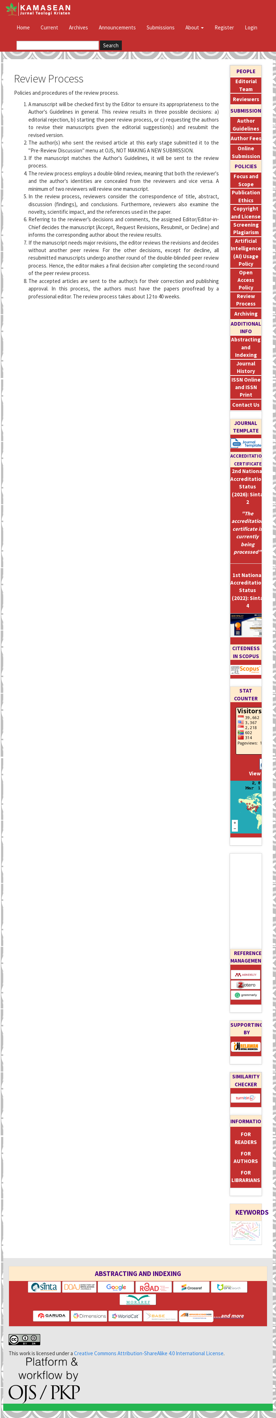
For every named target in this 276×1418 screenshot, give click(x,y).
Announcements (117, 27)
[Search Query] (58, 45)
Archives (78, 27)
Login (251, 27)
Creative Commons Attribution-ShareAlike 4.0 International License (149, 1353)
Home (23, 27)
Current (49, 27)
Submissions (161, 27)
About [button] (194, 27)
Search (111, 45)
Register (224, 27)
